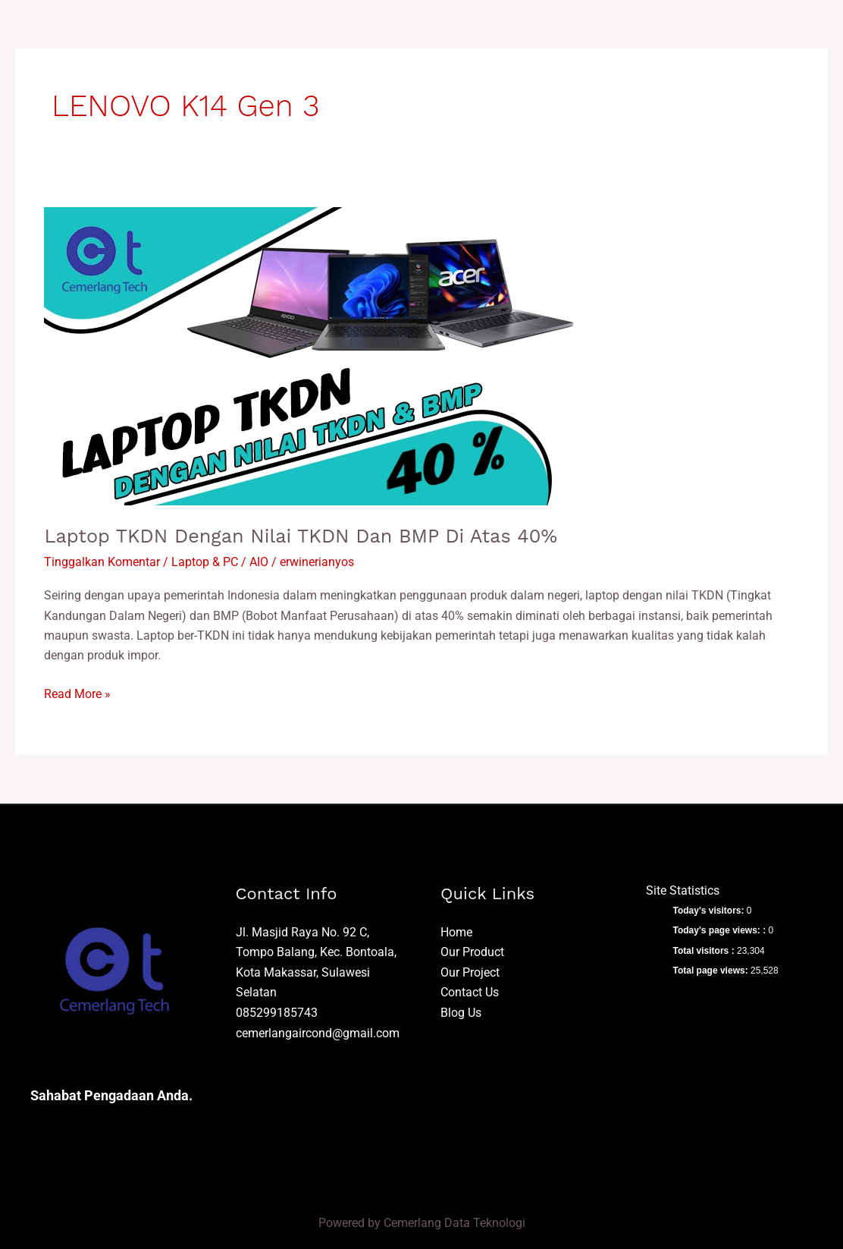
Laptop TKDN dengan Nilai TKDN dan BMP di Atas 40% (308, 535)
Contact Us (469, 991)
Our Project (470, 971)
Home (456, 931)
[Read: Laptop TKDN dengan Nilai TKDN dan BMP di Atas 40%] (309, 355)
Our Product (472, 951)
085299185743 (277, 1012)
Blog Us (460, 1012)
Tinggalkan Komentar (102, 562)
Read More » (77, 692)
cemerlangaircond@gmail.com (318, 1031)
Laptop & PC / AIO (219, 562)
